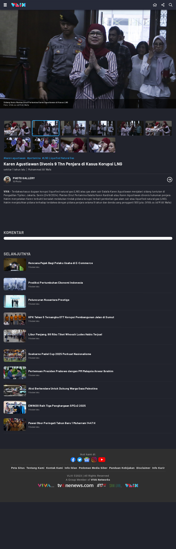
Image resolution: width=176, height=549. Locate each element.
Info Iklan (71, 498)
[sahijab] (116, 516)
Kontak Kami (54, 498)
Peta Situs (18, 498)
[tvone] (75, 516)
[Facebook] (73, 490)
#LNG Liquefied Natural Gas (58, 158)
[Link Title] (88, 267)
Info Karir (158, 498)
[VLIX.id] (131, 516)
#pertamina (34, 158)
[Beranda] (155, 5)
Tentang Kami (35, 498)
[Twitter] (79, 490)
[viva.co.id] (46, 516)
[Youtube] (101, 490)
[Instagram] (94, 490)
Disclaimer (143, 498)
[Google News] (87, 490)
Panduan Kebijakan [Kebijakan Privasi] (122, 498)
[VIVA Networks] (100, 510)
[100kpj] (101, 516)
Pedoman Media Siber (93, 498)
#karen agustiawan (15, 158)
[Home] (18, 5)
